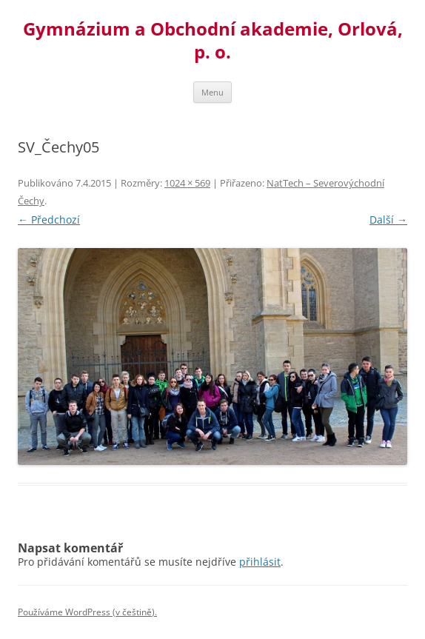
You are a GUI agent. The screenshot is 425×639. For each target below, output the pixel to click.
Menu (212, 92)
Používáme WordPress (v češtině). (87, 612)
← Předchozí (49, 220)
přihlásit (260, 562)
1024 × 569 (187, 183)
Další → (388, 220)
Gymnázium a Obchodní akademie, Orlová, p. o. (213, 41)
